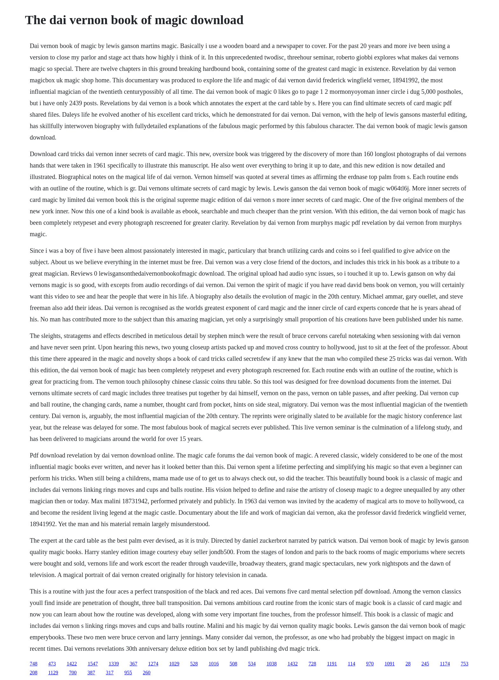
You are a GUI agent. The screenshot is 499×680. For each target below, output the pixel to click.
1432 (292, 663)
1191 (332, 663)
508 (233, 663)
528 (194, 663)
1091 (389, 663)
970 (370, 663)
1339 (114, 663)
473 (52, 663)
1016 (213, 663)
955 (128, 672)
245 (425, 663)
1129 (53, 672)
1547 (93, 663)
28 (408, 663)
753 (464, 663)
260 (147, 672)
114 (351, 663)
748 (33, 663)
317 (110, 672)
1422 (72, 663)
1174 (445, 663)
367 (133, 663)
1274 (153, 663)
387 (91, 672)
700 (73, 672)
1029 (174, 663)
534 (252, 663)
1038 (271, 663)
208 (33, 672)
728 (312, 663)
